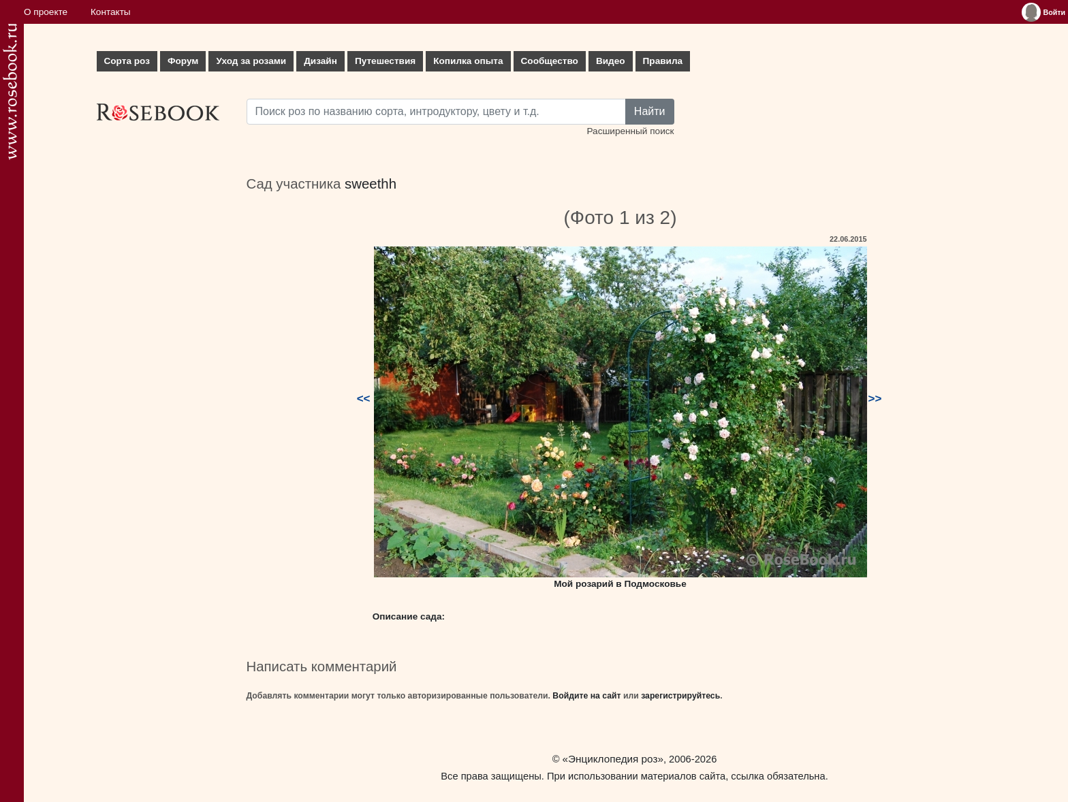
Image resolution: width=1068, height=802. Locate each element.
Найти (649, 111)
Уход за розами (251, 61)
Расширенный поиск (630, 131)
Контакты (111, 12)
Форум (183, 61)
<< (364, 398)
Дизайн (320, 61)
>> (875, 398)
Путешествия (385, 61)
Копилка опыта (468, 61)
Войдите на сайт (586, 696)
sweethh (370, 183)
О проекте (45, 12)
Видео (610, 61)
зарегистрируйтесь (680, 696)
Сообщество (549, 61)
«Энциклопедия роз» (613, 759)
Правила (663, 61)
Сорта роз (127, 61)
